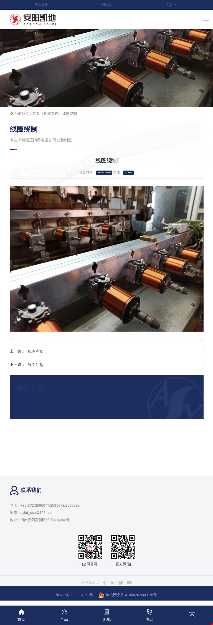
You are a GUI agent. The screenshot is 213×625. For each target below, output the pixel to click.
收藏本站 (106, 5)
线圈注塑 (35, 351)
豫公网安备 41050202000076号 (127, 595)
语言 (171, 5)
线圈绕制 (69, 113)
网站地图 (42, 5)
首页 (36, 113)
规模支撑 (51, 113)
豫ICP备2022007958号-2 (76, 595)
